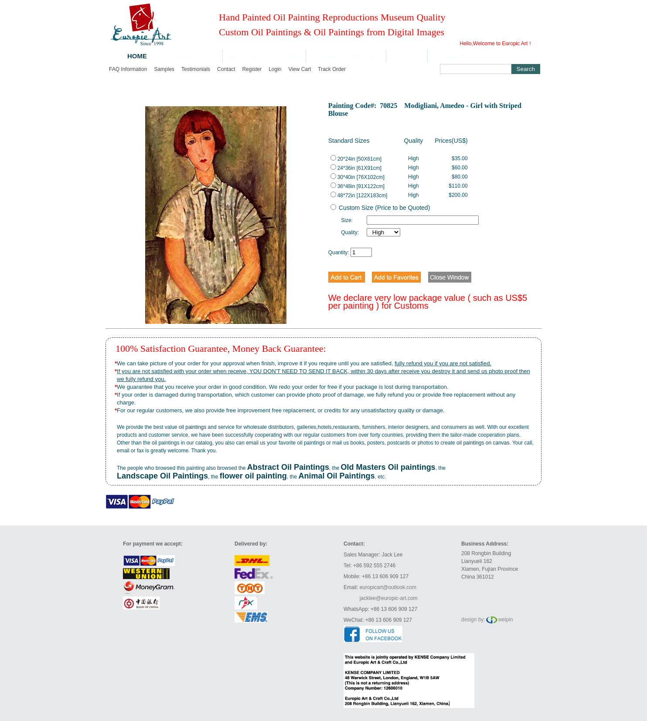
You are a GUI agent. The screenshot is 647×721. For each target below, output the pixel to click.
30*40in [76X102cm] (357, 177)
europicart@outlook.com (388, 587)
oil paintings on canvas (482, 443)
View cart (300, 69)
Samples (164, 69)
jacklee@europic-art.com (389, 598)
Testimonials (195, 69)
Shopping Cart (465, 56)
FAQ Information (128, 69)
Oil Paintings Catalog (187, 56)
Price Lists (407, 56)
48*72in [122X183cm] (359, 195)
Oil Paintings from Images (264, 56)
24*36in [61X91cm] (355, 168)
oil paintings (192, 427)
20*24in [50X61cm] (355, 159)
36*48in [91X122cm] (357, 186)
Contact (226, 69)
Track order (332, 69)
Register (252, 69)
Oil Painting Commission (346, 56)
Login (275, 69)
